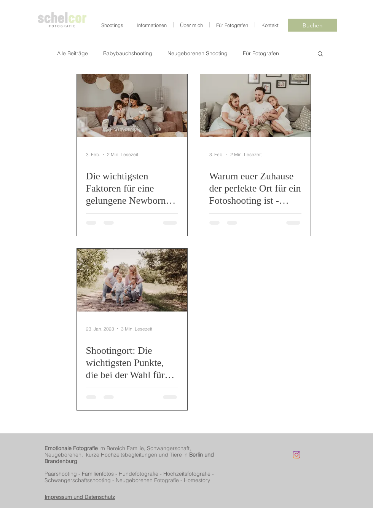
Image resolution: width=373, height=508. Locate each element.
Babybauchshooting (127, 53)
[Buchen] (312, 25)
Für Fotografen (261, 53)
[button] (320, 54)
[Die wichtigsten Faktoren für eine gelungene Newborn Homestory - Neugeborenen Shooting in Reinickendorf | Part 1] (132, 105)
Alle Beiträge (72, 53)
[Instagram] (296, 454)
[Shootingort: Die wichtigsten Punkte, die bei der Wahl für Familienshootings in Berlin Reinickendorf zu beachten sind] (132, 280)
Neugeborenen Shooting (197, 53)
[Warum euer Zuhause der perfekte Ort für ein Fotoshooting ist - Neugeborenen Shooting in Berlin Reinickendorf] (255, 105)
